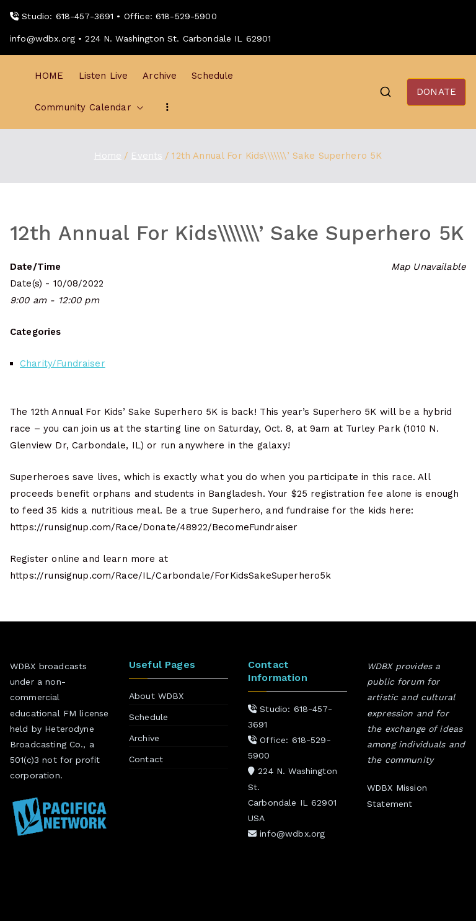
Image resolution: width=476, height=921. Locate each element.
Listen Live (103, 75)
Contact (146, 759)
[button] (137, 107)
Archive (160, 75)
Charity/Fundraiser (62, 363)
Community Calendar (89, 107)
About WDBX (156, 696)
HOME (49, 75)
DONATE (436, 91)
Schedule (212, 75)
